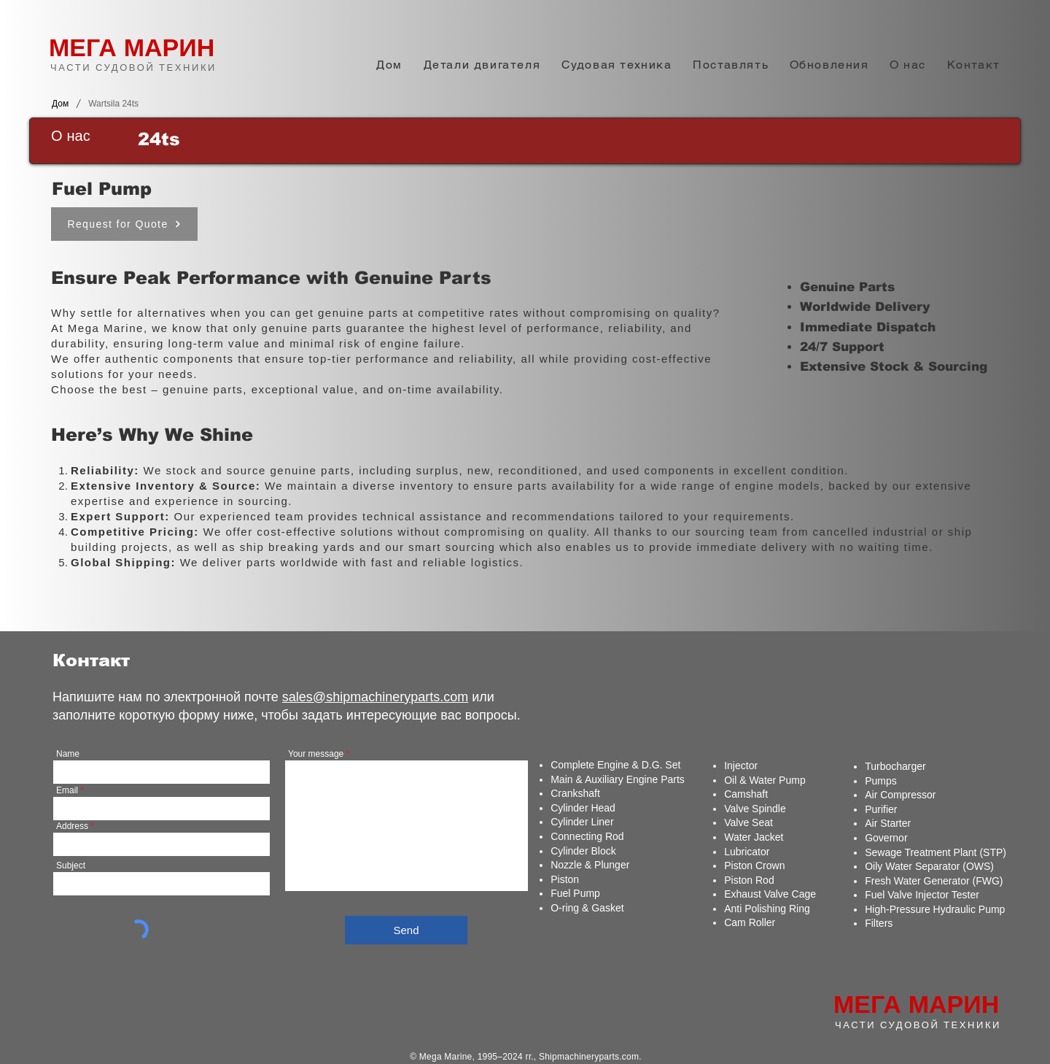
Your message (315, 753)
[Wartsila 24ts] (113, 103)
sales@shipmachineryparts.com (375, 697)
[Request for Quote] (124, 224)
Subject (70, 865)
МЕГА (83, 47)
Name (67, 753)
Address (72, 826)
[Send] (406, 930)
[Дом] (60, 103)
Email (67, 790)
